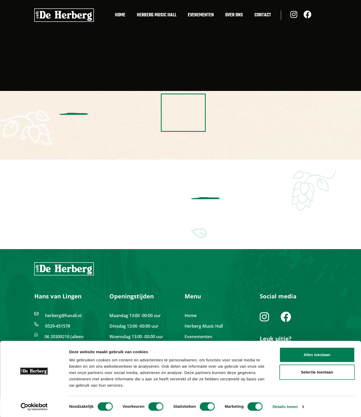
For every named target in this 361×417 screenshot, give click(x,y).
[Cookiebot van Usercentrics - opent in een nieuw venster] (34, 407)
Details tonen (284, 406)
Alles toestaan (317, 354)
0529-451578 (57, 326)
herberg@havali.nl (63, 315)
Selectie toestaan (317, 372)
